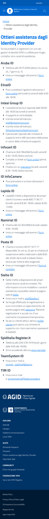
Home (6, 21)
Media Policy (7, 494)
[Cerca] (44, 10)
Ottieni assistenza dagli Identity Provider (19, 455)
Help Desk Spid (9, 459)
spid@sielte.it (32, 298)
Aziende (6, 424)
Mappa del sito (8, 509)
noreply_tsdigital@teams (19, 364)
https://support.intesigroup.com (22, 130)
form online (12, 93)
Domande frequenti (11, 447)
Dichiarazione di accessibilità (13, 504)
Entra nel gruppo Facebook (14, 469)
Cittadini (6, 428)
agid (4, 3)
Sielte (15, 295)
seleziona (30, 309)
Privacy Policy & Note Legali (13, 499)
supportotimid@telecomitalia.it (24, 379)
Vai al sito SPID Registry (12, 479)
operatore (26, 167)
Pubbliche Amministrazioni (13, 432)
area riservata (38, 350)
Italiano (39, 3)
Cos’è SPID (7, 436)
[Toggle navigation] (4, 10)
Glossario (6, 451)
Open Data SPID (9, 514)
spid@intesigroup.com (17, 123)
